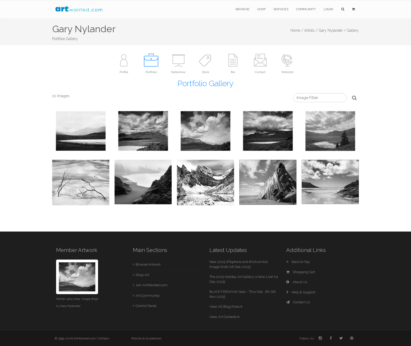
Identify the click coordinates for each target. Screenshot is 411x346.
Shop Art (142, 275)
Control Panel (146, 306)
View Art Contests (224, 317)
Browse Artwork (148, 264)
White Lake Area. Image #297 (77, 299)
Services (280, 9)
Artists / (311, 30)
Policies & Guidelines (146, 338)
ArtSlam (104, 338)
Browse (242, 9)
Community (306, 9)
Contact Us (298, 302)
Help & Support (300, 292)
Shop (261, 9)
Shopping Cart (300, 272)
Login (328, 9)
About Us (296, 282)
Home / (296, 30)
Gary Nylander (70, 306)
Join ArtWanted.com (151, 285)
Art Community (148, 296)
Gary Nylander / (332, 30)
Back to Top (298, 262)
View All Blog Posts (225, 307)
